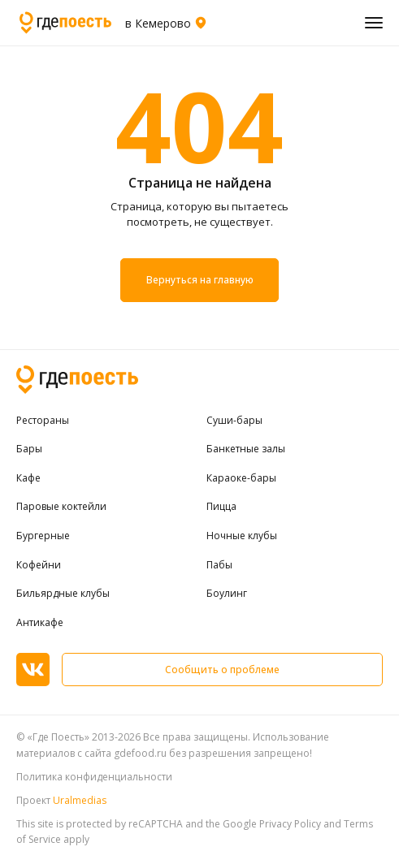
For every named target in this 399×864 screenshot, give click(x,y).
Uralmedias (79, 800)
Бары (29, 449)
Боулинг (226, 593)
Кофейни (38, 565)
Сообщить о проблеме (222, 669)
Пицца (221, 506)
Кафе (28, 478)
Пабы (219, 565)
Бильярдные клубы (63, 593)
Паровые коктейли (61, 506)
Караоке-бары (241, 478)
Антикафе (39, 622)
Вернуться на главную (199, 280)
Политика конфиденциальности (94, 777)
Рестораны (42, 420)
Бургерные (43, 535)
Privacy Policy (290, 824)
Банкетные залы (245, 449)
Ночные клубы (241, 535)
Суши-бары (234, 420)
